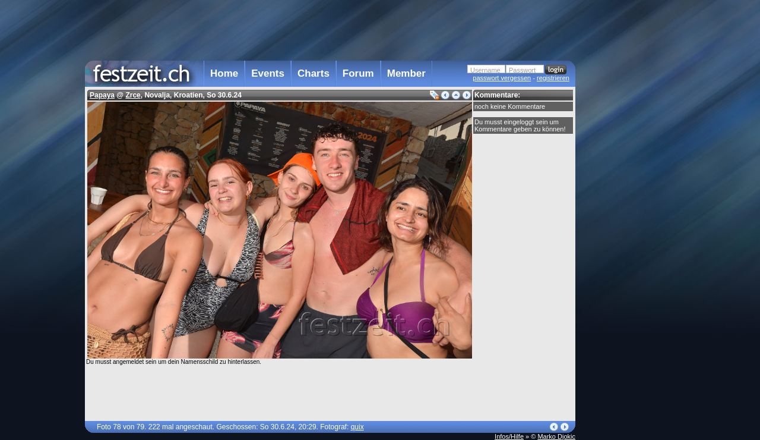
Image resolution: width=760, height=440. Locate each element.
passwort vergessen (502, 77)
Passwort (522, 70)
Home (224, 73)
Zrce (132, 95)
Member (406, 73)
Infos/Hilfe (509, 436)
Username (485, 70)
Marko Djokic (556, 436)
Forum (358, 73)
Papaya (102, 95)
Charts (313, 73)
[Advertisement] (627, 239)
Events (267, 73)
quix (357, 427)
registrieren (553, 77)
